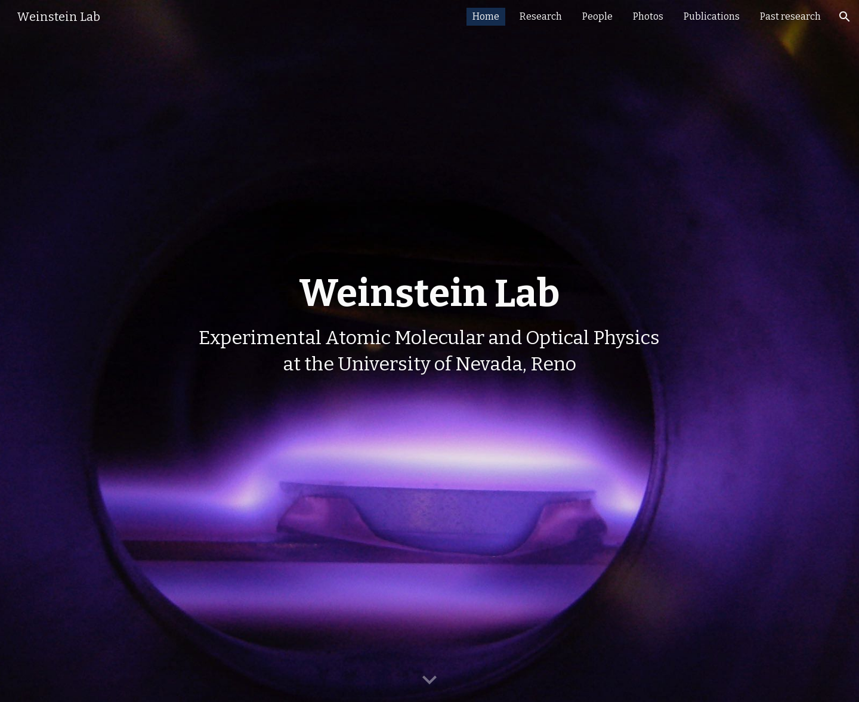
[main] (429, 351)
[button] (844, 16)
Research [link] (541, 16)
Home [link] (485, 16)
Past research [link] (790, 16)
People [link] (597, 16)
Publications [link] (712, 16)
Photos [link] (648, 16)
